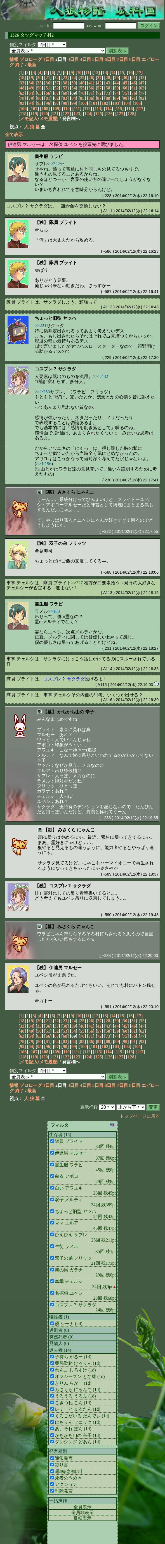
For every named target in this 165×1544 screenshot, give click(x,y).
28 (108, 77)
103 (115, 103)
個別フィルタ (23, 44)
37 (56, 83)
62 (142, 88)
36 (48, 83)
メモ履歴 (48, 118)
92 (142, 98)
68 (65, 93)
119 (33, 113)
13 (104, 72)
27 (99, 77)
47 (142, 83)
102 (105, 103)
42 (99, 83)
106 (23, 108)
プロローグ (31, 59)
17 (139, 72)
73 (108, 93)
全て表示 (14, 134)
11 (88, 72)
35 (39, 83)
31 (133, 77)
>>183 (54, 611)
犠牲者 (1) (59, 1316)
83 (65, 98)
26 (91, 77)
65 (39, 93)
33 (22, 83)
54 (73, 88)
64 (31, 93)
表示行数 (89, 1107)
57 (99, 88)
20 (39, 77)
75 (125, 93)
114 (108, 108)
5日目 (97, 59)
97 (56, 103)
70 (82, 93)
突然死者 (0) (61, 1337)
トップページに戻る (140, 1116)
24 (73, 77)
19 (31, 77)
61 (133, 88)
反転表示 (82, 1518)
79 (31, 98)
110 (66, 108)
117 (140, 108)
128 (131, 113)
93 (22, 103)
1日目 (48, 59)
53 (65, 88)
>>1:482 (100, 376)
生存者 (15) (60, 1134)
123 (77, 113)
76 (133, 93)
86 (91, 98)
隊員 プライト (63, 222)
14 (113, 72)
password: (111, 25)
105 (137, 103)
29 (116, 77)
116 (129, 108)
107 (34, 108)
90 (125, 98)
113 (98, 108)
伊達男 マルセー (65, 967)
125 (98, 113)
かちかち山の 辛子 (75, 712)
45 (125, 83)
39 (73, 83)
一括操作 (58, 1500)
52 (56, 88)
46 (133, 83)
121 (55, 113)
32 (142, 77)
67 (56, 93)
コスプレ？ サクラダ (55, 369)
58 (108, 88)
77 (142, 93)
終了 (19, 64)
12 (96, 72)
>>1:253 (42, 391)
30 (125, 77)
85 (82, 98)
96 (48, 103)
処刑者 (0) (59, 1330)
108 (45, 108)
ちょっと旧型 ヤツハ (55, 318)
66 (48, 93)
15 (122, 72)
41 (91, 83)
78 (22, 98)
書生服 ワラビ (49, 156)
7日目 (122, 59)
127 (120, 113)
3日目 (73, 59)
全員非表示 (82, 1512)
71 (91, 93)
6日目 (110, 59)
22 (56, 77)
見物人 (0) (59, 1343)
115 (119, 108)
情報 (14, 59)
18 (22, 77)
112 (87, 108)
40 (82, 83)
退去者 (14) (60, 1350)
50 (39, 88)
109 (55, 108)
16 (130, 72)
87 (99, 98)
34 (31, 83)
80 (39, 98)
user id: (62, 25)
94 (31, 103)
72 (99, 93)
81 (48, 98)
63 (22, 93)
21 (48, 77)
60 (125, 88)
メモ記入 (29, 118)
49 (31, 88)
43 (108, 83)
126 (109, 113)
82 (56, 98)
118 (23, 113)
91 (133, 98)
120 (44, 113)
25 (82, 77)
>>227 (77, 582)
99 (73, 103)
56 (91, 88)
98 (65, 103)
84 (73, 98)
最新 (31, 64)
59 (116, 88)
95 (39, 103)
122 (66, 113)
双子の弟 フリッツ (67, 543)
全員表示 (82, 1507)
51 (48, 88)
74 (116, 93)
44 (116, 83)
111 (77, 108)
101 (94, 103)
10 (79, 72)
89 (116, 98)
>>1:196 (43, 463)
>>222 (54, 163)
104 (126, 103)
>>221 (40, 325)
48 (22, 88)
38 (65, 83)
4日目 (85, 59)
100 (83, 103)
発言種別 (58, 1451)
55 (82, 88)
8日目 (134, 59)
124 (87, 113)
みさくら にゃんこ (75, 492)
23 (65, 77)
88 (108, 98)
